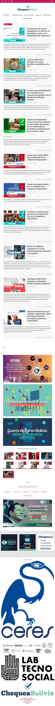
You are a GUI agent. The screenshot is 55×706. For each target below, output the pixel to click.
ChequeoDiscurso (17, 15)
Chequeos (6, 15)
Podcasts (38, 15)
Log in (44, 54)
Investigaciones (29, 15)
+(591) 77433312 (27, 700)
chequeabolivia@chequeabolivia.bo (27, 699)
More (27, 482)
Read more (39, 55)
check (35, 38)
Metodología (47, 15)
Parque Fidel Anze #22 (27, 698)
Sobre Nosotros (27, 18)
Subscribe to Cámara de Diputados (3, 351)
